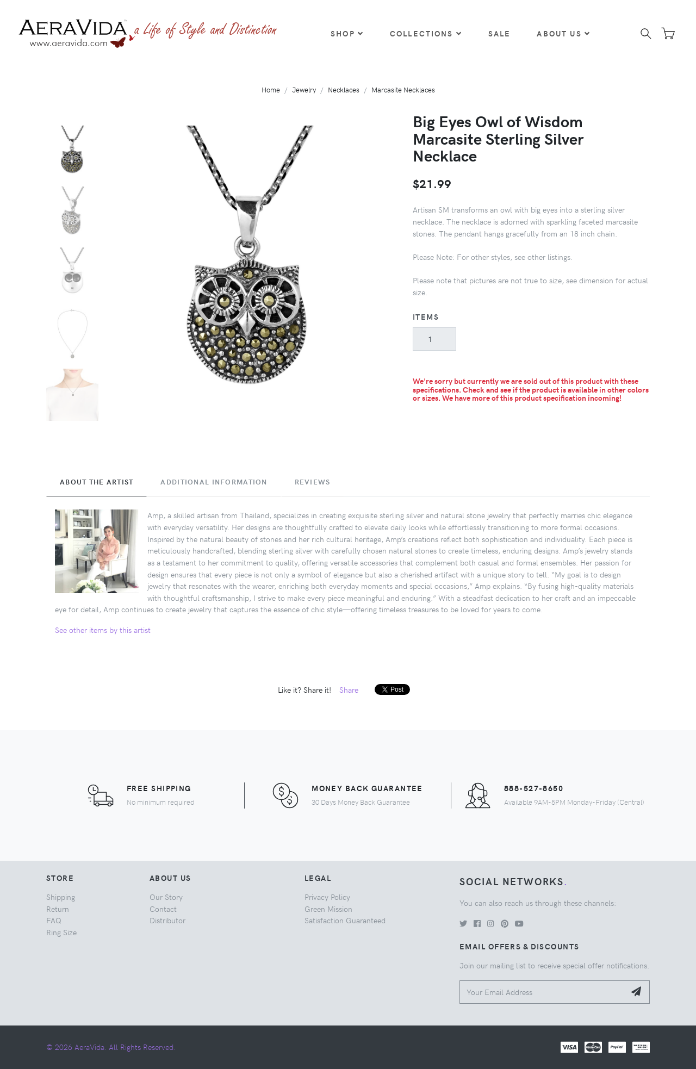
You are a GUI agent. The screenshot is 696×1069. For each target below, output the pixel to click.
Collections (426, 33)
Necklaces (343, 89)
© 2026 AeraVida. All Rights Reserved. (111, 1046)
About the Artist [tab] (96, 482)
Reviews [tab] (313, 482)
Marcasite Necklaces (403, 89)
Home (271, 89)
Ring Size (61, 932)
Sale (499, 33)
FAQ (53, 920)
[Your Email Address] (542, 992)
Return (57, 908)
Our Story (166, 896)
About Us (563, 33)
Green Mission (328, 908)
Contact (163, 908)
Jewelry (304, 89)
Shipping (60, 896)
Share (348, 689)
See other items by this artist (103, 629)
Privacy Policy (327, 896)
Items (426, 316)
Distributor (167, 920)
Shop (347, 33)
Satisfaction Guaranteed (345, 920)
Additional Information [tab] (213, 482)
